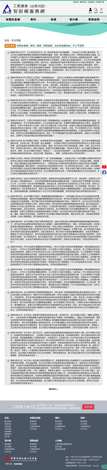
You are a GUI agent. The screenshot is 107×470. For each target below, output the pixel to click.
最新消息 (83, 2)
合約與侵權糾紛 (62, 45)
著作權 (73, 19)
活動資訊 (91, 2)
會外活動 (58, 447)
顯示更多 (53, 389)
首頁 (7, 40)
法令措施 (33, 424)
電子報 (7, 436)
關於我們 (8, 421)
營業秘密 (94, 19)
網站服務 (10, 45)
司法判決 (33, 429)
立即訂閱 (88, 407)
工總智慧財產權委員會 (63, 444)
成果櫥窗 (8, 431)
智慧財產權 (13, 19)
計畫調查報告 (35, 426)
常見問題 (16, 40)
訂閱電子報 (100, 2)
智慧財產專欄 (60, 449)
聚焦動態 (33, 421)
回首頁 (75, 2)
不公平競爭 (78, 45)
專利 (33, 19)
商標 (53, 19)
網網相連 (8, 434)
